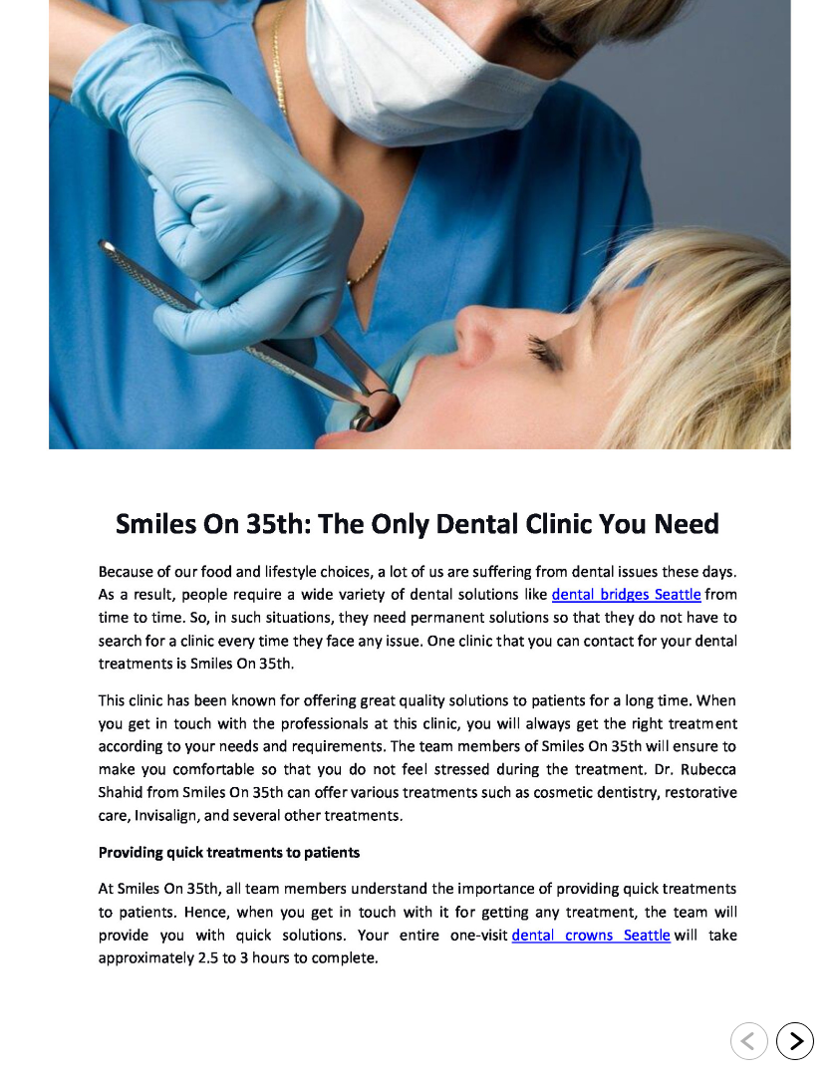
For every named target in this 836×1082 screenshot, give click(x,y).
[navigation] (772, 1042)
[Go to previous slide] (749, 1041)
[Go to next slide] (795, 1041)
